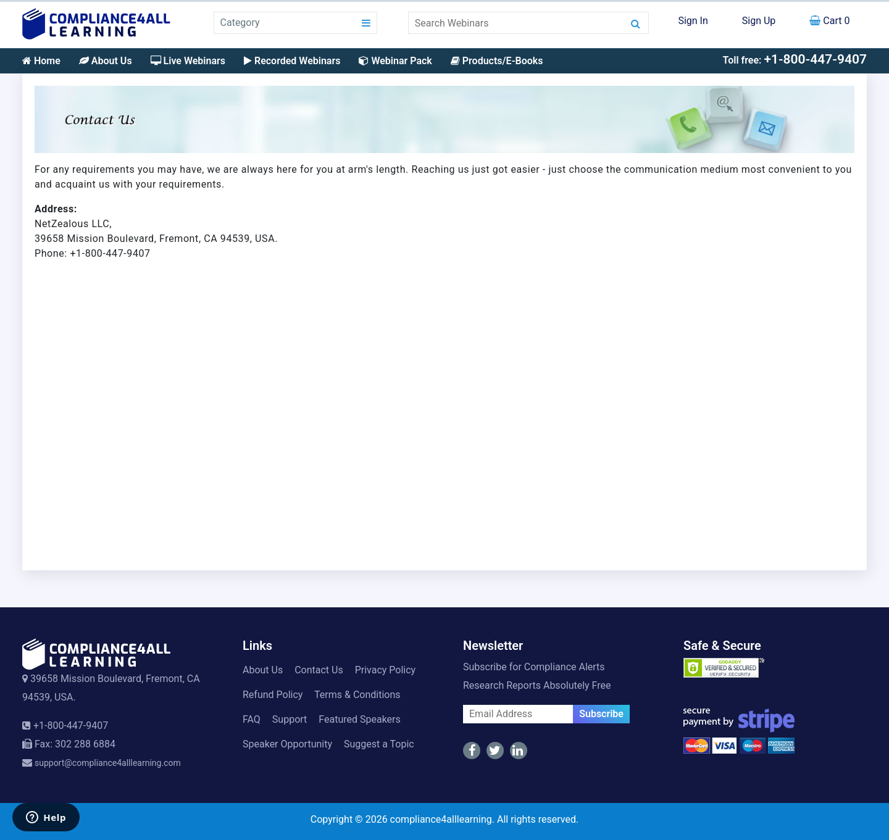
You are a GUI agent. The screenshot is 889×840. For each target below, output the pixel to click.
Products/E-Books (497, 61)
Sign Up (759, 21)
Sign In (692, 21)
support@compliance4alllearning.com (108, 763)
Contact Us (318, 670)
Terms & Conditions (357, 695)
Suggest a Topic (379, 744)
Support (289, 719)
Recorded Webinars (292, 61)
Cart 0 (829, 21)
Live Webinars (188, 61)
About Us (105, 61)
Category (240, 22)
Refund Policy (273, 695)
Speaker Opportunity (287, 744)
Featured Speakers (359, 719)
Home (41, 61)
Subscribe (601, 714)
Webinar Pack (395, 61)
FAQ (252, 719)
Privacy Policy (385, 670)
